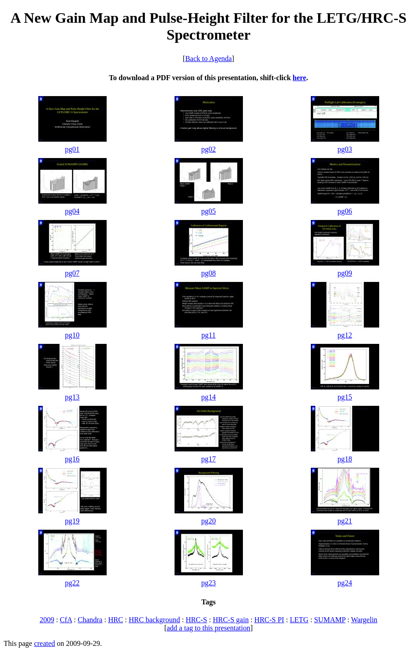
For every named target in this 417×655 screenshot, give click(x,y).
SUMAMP (329, 620)
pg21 (345, 521)
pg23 (208, 583)
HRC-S (196, 620)
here (299, 78)
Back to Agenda (208, 58)
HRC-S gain (231, 620)
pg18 (345, 459)
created (44, 643)
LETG (299, 620)
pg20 (208, 521)
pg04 (72, 211)
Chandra (89, 620)
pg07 (72, 273)
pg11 (208, 335)
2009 (47, 620)
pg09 (345, 273)
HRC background (154, 620)
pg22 (72, 583)
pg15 (345, 397)
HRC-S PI (269, 620)
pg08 (208, 273)
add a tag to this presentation (209, 628)
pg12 (345, 335)
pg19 (72, 521)
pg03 (345, 149)
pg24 (345, 583)
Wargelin (364, 620)
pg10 (72, 335)
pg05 (208, 211)
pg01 (72, 149)
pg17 (208, 459)
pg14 (208, 397)
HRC (115, 620)
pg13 (72, 397)
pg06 (345, 211)
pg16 (72, 459)
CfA (66, 620)
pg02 (208, 149)
